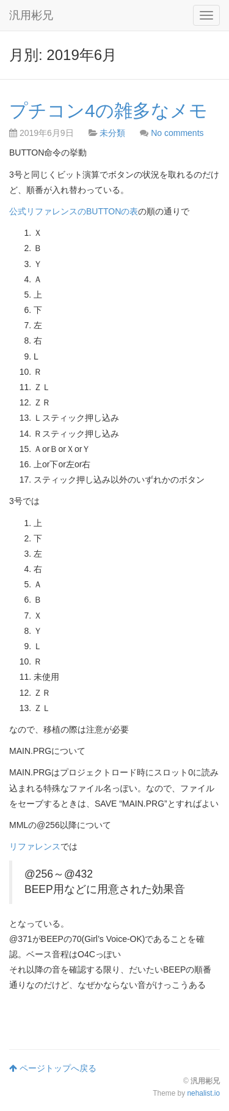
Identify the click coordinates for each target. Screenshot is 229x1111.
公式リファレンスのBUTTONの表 (73, 211)
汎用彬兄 (31, 15)
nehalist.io (203, 1093)
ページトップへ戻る (52, 1068)
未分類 (112, 133)
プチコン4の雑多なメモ (108, 110)
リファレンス (34, 846)
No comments (177, 133)
